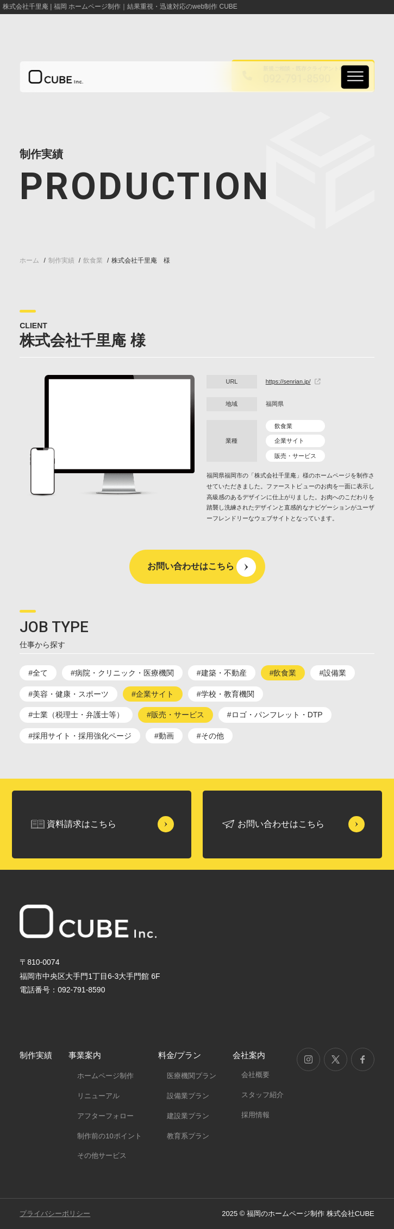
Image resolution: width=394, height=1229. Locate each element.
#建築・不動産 (222, 672)
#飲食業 (283, 672)
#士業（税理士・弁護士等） (76, 714)
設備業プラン (188, 1096)
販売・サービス (295, 456)
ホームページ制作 (105, 1076)
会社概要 (255, 1075)
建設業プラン (188, 1116)
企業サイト (289, 440)
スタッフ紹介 (262, 1095)
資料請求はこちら (81, 824)
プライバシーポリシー (55, 1213)
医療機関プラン (191, 1076)
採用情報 (255, 1115)
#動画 (164, 735)
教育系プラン (188, 1136)
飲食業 (283, 426)
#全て (38, 672)
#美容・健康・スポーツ (68, 694)
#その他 (210, 735)
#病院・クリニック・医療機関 (122, 672)
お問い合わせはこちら (190, 566)
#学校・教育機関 (225, 694)
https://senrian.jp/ (293, 381)
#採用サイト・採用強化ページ (80, 735)
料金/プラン (179, 1055)
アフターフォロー (105, 1116)
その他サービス (102, 1155)
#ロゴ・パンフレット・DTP (275, 714)
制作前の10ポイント (109, 1136)
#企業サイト (153, 694)
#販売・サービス (175, 714)
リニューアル (98, 1096)
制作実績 (36, 1055)
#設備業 (332, 672)
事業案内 (84, 1055)
